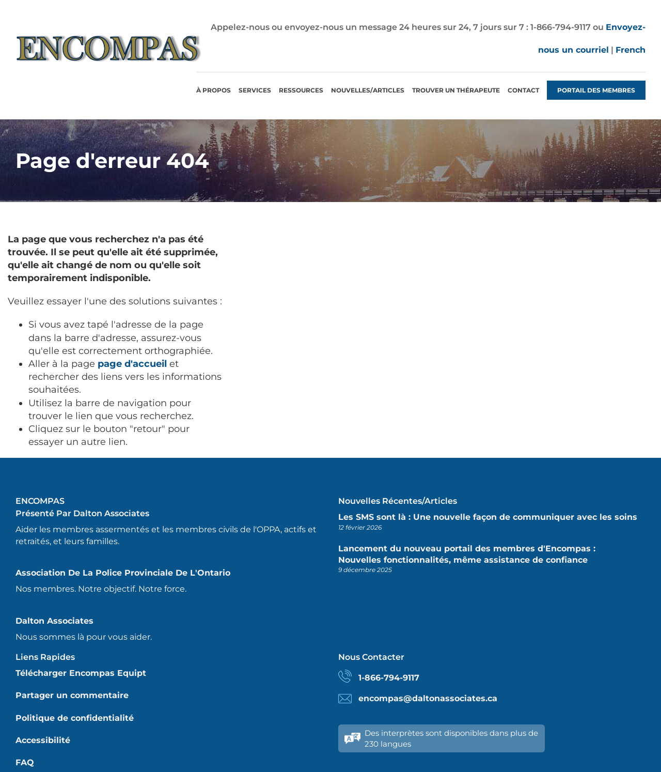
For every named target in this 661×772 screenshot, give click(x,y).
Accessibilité (42, 740)
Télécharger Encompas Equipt (80, 673)
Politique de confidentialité (74, 718)
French (631, 50)
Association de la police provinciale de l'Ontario (122, 573)
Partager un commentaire (72, 695)
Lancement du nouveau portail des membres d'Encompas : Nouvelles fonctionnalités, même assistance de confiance (466, 554)
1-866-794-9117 (388, 678)
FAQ (24, 762)
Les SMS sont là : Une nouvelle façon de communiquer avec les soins (487, 517)
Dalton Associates (54, 621)
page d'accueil (132, 363)
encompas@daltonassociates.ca (427, 698)
